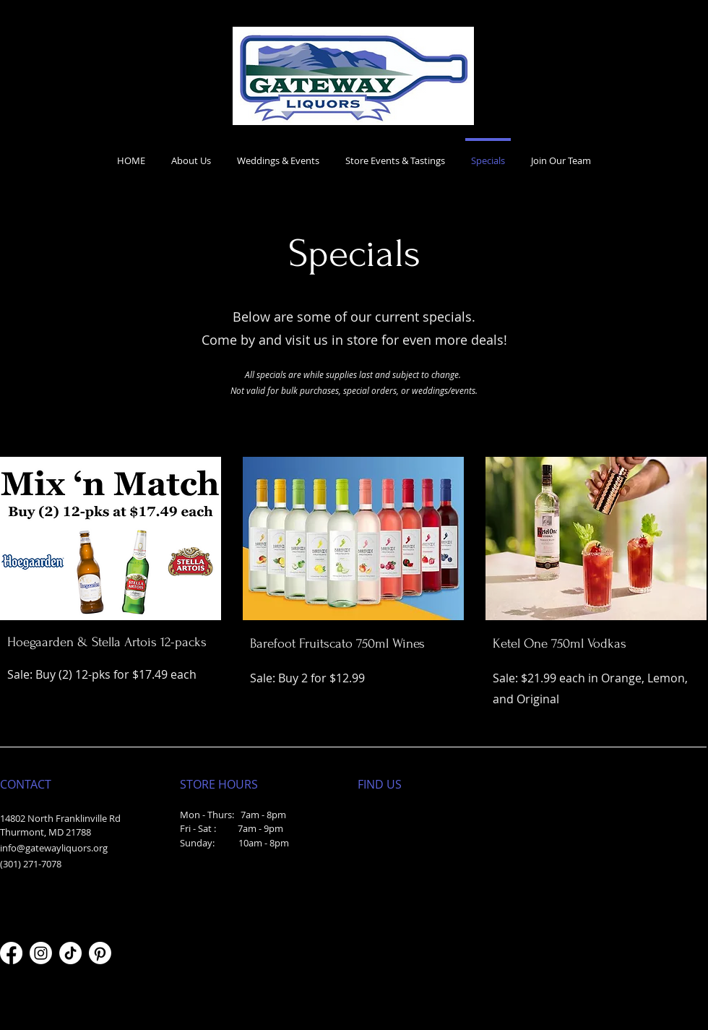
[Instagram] (41, 953)
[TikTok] (70, 953)
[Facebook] (11, 953)
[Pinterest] (100, 953)
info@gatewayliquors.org (54, 847)
